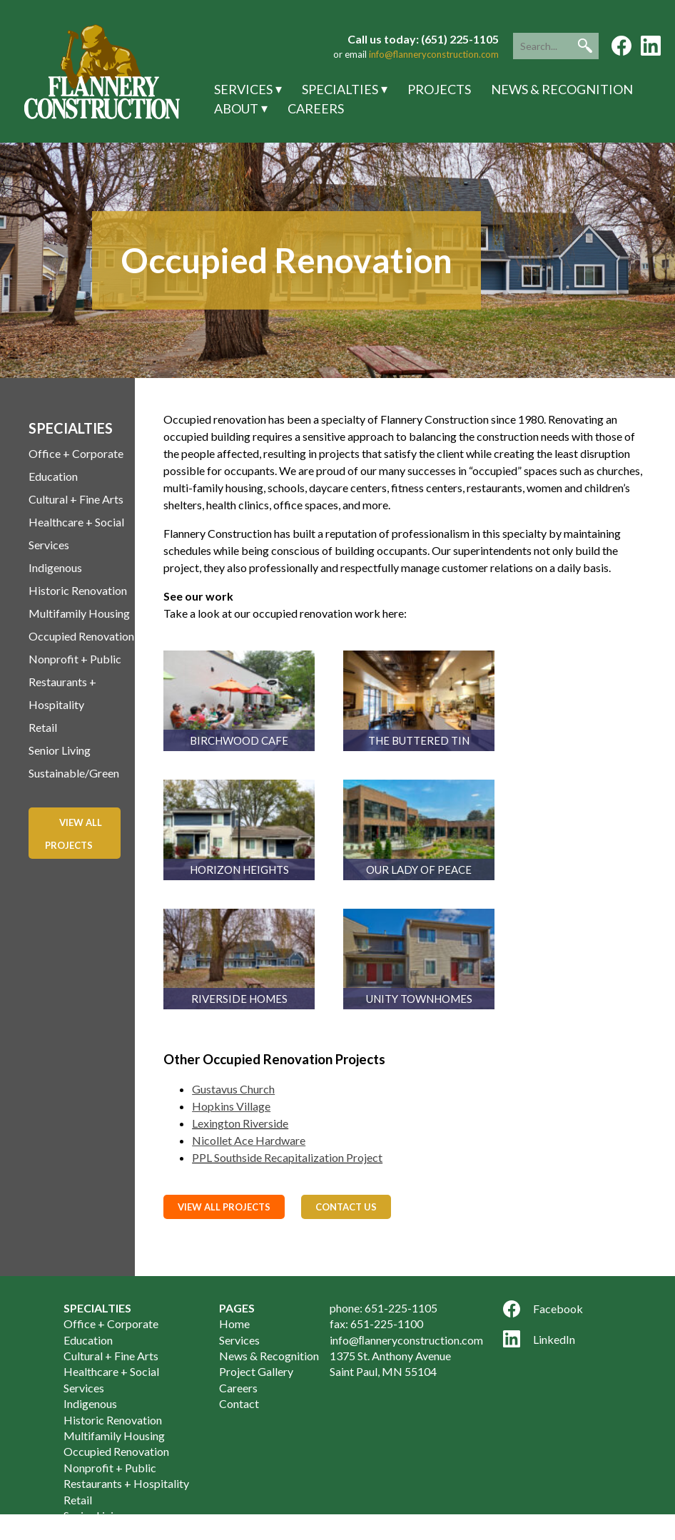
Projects (439, 89)
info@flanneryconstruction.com (434, 54)
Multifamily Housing (79, 613)
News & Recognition (562, 89)
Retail (43, 727)
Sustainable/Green (74, 773)
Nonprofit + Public (75, 659)
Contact (239, 1403)
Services (243, 89)
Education (53, 476)
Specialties (340, 89)
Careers (316, 108)
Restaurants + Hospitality (126, 1483)
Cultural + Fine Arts (76, 499)
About (236, 108)
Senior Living (60, 750)
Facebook (543, 1308)
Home (234, 1323)
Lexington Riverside (240, 1123)
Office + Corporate (76, 453)
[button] (585, 45)
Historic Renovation (78, 590)
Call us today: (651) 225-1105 (423, 39)
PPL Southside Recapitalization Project (287, 1157)
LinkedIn (539, 1338)
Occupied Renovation (81, 636)
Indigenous (55, 567)
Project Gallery (256, 1371)
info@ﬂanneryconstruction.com (406, 1340)
